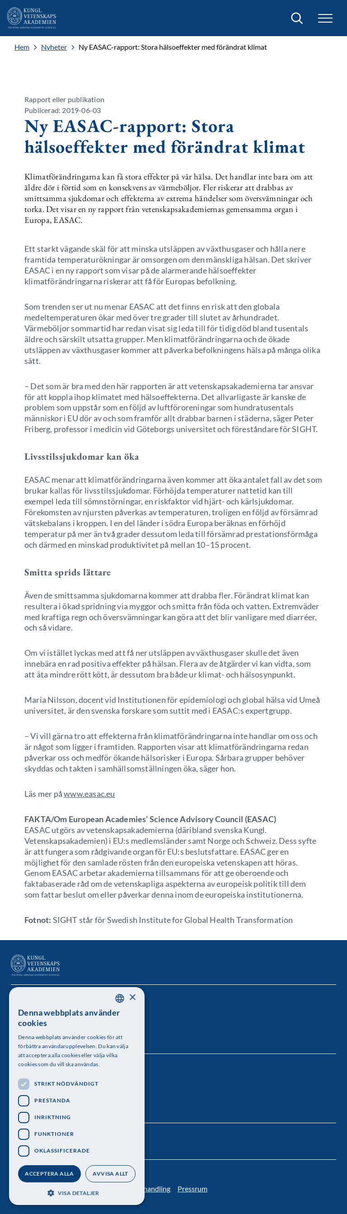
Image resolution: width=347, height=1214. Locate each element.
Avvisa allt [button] (110, 1173)
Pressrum (192, 1188)
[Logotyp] (32, 18)
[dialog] (77, 1096)
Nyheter (54, 47)
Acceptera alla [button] (49, 1173)
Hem (21, 47)
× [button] (132, 997)
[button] (325, 18)
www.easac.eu (89, 794)
